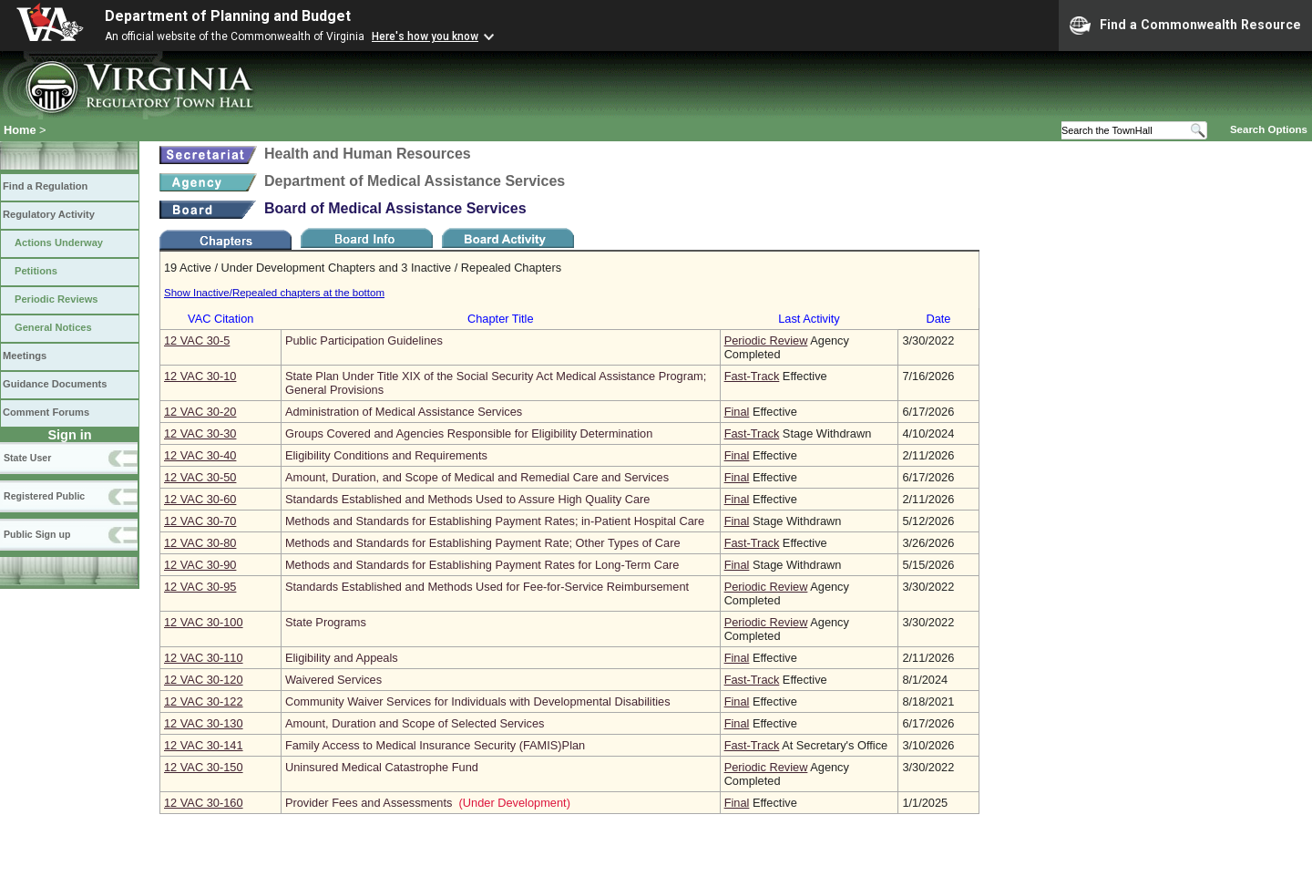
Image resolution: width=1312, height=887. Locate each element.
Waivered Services (333, 679)
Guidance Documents (55, 383)
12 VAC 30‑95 (200, 586)
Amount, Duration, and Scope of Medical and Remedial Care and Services (477, 477)
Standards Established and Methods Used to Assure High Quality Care (467, 499)
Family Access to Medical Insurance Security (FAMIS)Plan (435, 745)
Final (737, 411)
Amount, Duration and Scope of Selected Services (415, 723)
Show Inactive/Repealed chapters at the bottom (274, 292)
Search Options (1268, 129)
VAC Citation (220, 318)
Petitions (36, 270)
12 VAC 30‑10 (200, 376)
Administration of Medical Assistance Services (403, 411)
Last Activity (809, 318)
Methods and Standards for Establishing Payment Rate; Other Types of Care (483, 543)
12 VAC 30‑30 (200, 433)
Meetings (24, 355)
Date (938, 318)
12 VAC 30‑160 (203, 803)
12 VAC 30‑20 (200, 411)
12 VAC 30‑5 (197, 340)
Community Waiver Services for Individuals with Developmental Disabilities (478, 701)
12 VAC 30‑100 (203, 622)
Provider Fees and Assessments (369, 803)
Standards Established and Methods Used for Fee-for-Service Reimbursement (487, 586)
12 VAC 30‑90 (200, 565)
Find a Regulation (45, 185)
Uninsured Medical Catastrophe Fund (381, 767)
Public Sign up (37, 534)
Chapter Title (500, 318)
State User (27, 457)
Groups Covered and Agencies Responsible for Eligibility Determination (468, 433)
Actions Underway (59, 242)
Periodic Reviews (56, 299)
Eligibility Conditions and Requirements (386, 455)
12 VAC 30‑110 (203, 658)
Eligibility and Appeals (341, 658)
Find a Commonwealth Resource (1185, 25)
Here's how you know (425, 36)
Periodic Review (766, 340)
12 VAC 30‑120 (203, 679)
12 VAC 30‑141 (203, 745)
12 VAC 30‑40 (200, 455)
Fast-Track (752, 376)
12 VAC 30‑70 (200, 521)
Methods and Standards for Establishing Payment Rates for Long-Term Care (482, 565)
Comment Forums (46, 412)
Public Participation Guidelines (364, 340)
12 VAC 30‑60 (200, 499)
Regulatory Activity (49, 214)
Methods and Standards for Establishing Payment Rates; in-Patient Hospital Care (494, 521)
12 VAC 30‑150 (203, 767)
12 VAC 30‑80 (200, 543)
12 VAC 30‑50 (200, 477)
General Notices (53, 327)
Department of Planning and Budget (228, 16)
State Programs (325, 622)
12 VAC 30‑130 (203, 723)
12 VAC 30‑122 (203, 701)
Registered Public (44, 495)
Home (20, 130)
